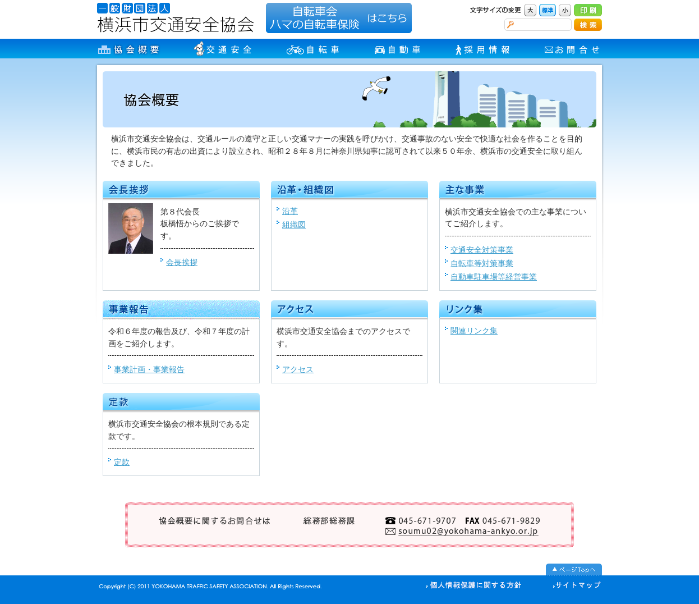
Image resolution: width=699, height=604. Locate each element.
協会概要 (128, 48)
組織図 (294, 224)
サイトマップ (573, 586)
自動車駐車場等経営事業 (493, 276)
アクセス (298, 369)
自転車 (314, 48)
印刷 (588, 10)
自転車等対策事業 (481, 263)
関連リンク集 (474, 330)
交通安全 (224, 48)
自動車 (398, 48)
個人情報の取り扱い (474, 586)
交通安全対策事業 (481, 249)
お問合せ (573, 48)
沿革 (290, 211)
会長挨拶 (181, 262)
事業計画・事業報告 (149, 369)
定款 (122, 461)
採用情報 (484, 48)
